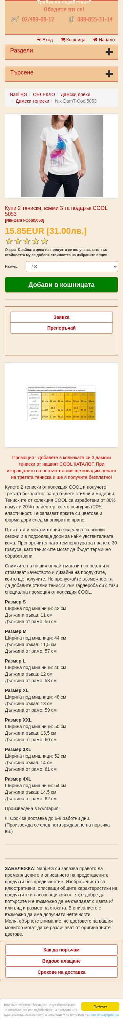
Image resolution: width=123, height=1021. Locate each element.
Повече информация (104, 1015)
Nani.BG (18, 94)
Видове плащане (61, 961)
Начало (104, 39)
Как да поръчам (62, 949)
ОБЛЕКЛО (44, 94)
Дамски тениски (32, 101)
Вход (45, 39)
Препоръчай (61, 328)
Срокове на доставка (62, 972)
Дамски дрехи (75, 94)
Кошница (73, 39)
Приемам (100, 1006)
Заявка (61, 317)
